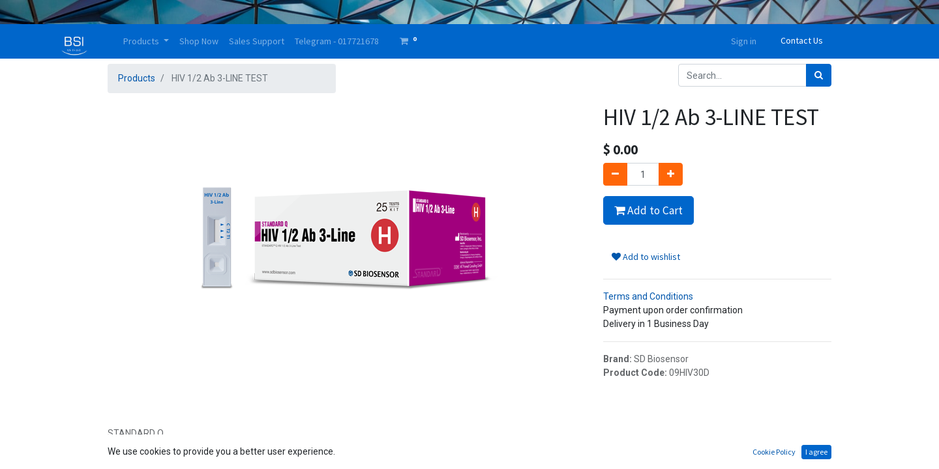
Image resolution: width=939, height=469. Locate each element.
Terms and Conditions (648, 296)
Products (136, 78)
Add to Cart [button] (648, 210)
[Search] (818, 75)
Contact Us (802, 40)
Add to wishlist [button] (646, 257)
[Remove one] (615, 174)
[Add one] (671, 174)
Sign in (743, 41)
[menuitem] (199, 41)
